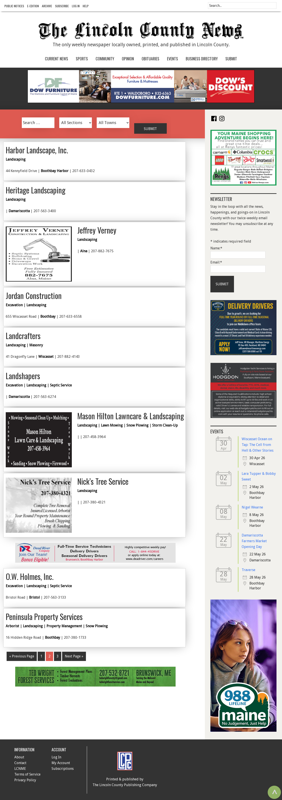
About (19, 757)
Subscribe (62, 6)
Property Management (64, 626)
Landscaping (16, 159)
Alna (83, 251)
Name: (216, 248)
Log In (76, 6)
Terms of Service (27, 774)
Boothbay (48, 316)
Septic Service (61, 385)
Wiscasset (46, 357)
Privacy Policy (25, 780)
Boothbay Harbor (55, 171)
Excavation (14, 305)
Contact (20, 763)
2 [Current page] (49, 656)
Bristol (34, 597)
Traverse (248, 570)
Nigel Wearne (252, 507)
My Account (61, 763)
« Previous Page (21, 656)
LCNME (20, 769)
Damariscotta (19, 211)
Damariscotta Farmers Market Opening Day (254, 541)
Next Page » (74, 656)
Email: (216, 262)
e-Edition (33, 6)
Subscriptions (63, 769)
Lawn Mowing (112, 425)
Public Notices (14, 6)
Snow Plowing (137, 425)
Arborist (12, 626)
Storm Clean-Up (165, 425)
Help (86, 6)
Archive (47, 6)
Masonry (36, 345)
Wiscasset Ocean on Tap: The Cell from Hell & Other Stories (257, 445)
